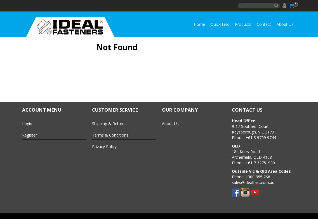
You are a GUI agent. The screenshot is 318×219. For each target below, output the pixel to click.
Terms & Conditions (110, 135)
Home (199, 24)
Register (29, 135)
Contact (264, 24)
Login (27, 123)
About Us (285, 24)
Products (243, 24)
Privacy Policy (104, 146)
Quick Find (220, 24)
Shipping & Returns (109, 123)
